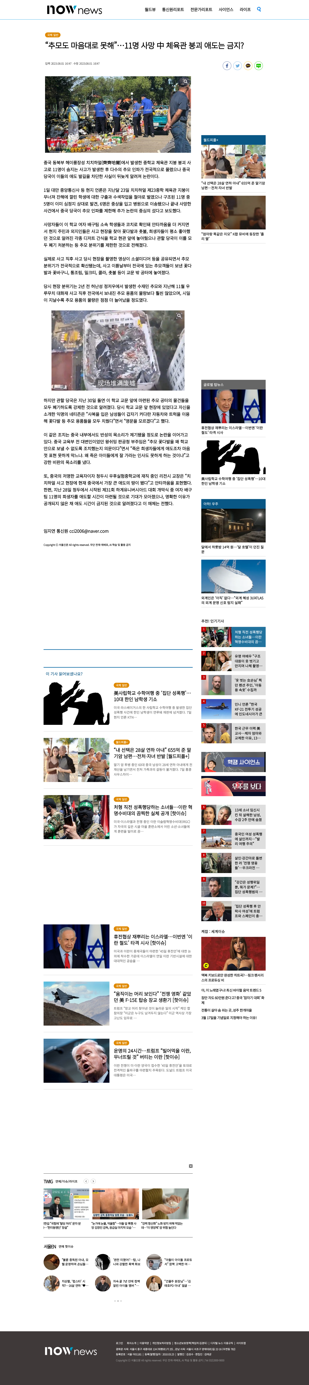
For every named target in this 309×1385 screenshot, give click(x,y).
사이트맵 (241, 1343)
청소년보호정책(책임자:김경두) (190, 1343)
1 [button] (115, 1301)
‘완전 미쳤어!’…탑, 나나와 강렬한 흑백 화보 (126, 1262)
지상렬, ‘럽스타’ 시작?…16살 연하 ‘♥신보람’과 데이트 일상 (75, 1285)
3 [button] (121, 1301)
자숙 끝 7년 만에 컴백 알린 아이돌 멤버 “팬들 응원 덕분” (126, 1285)
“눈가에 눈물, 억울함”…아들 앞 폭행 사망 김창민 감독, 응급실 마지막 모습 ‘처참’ (114, 1227)
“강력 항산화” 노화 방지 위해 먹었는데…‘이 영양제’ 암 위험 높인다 (162, 1225)
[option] (65, 1210)
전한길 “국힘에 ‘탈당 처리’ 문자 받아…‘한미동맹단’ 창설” (62, 1225)
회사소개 (131, 1343)
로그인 (119, 1343)
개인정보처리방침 (161, 1343)
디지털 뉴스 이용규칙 (222, 1343)
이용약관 (144, 1343)
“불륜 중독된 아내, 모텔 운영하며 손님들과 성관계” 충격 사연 (75, 1264)
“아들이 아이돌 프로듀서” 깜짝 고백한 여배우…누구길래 (178, 1264)
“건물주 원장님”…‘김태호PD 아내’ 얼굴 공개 (177, 1285)
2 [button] (118, 1301)
